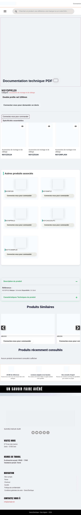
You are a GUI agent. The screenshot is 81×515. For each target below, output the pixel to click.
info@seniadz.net (9, 502)
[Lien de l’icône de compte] (76, 4)
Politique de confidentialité (12, 488)
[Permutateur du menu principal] (5, 12)
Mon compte (8, 477)
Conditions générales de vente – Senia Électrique (19, 490)
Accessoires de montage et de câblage (22, 94)
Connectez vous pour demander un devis (21, 106)
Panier (6, 479)
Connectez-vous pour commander (19, 197)
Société (6, 485)
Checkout (7, 482)
